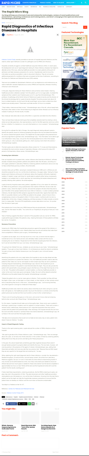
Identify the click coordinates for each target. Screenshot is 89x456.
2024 (74, 188)
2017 (74, 210)
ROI (40, 6)
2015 (74, 216)
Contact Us (60, 6)
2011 (74, 228)
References (34, 6)
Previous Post (6, 452)
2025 (74, 185)
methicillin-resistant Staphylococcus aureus (12, 399)
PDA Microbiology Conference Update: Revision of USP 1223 (76, 149)
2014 (74, 219)
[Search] (85, 2)
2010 (74, 231)
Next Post (55, 452)
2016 (74, 213)
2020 (74, 200)
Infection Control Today (9, 59)
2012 (74, 225)
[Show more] (36, 403)
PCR (30, 399)
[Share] (57, 34)
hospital (16, 397)
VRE (33, 399)
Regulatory (70, 2)
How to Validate (58, 2)
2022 (74, 194)
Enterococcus (10, 22)
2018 (74, 207)
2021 (74, 197)
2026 (74, 182)
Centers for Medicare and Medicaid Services (21, 388)
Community (69, 6)
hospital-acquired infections (26, 397)
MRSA (26, 399)
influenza (42, 397)
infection (36, 397)
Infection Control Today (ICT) (15, 393)
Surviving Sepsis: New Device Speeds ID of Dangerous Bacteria (48, 427)
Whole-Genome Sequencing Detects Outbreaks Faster (9, 427)
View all (57, 408)
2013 (74, 222)
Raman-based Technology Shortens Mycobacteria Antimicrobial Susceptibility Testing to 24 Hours (75, 160)
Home (3, 6)
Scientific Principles (29, 2)
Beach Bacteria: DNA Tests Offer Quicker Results (28, 427)
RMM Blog (20, 6)
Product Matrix (45, 2)
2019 (74, 203)
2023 (74, 191)
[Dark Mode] (81, 2)
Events (27, 6)
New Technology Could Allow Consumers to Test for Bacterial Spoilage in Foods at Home (76, 170)
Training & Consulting (49, 6)
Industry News (11, 6)
